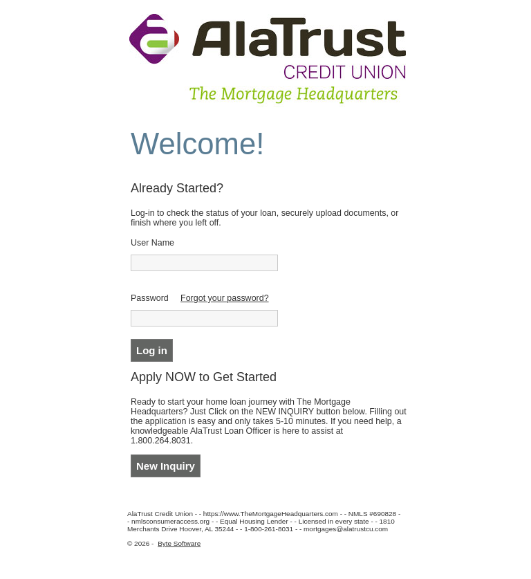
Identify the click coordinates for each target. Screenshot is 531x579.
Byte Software (179, 543)
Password (150, 298)
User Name (152, 243)
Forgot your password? (224, 298)
